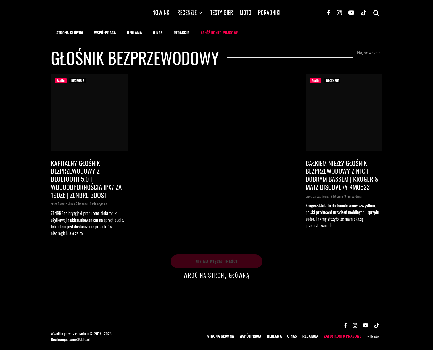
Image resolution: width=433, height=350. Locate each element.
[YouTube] (351, 12)
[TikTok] (364, 12)
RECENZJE (187, 12)
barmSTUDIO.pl (78, 339)
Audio (61, 80)
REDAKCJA (181, 32)
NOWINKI (161, 12)
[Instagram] (339, 12)
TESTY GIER (221, 12)
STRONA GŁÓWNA (69, 32)
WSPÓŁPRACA (105, 32)
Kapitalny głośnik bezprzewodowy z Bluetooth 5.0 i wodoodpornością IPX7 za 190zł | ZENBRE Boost (86, 179)
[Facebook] (329, 12)
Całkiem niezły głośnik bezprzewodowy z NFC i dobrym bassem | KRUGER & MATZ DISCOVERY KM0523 (342, 175)
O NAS (157, 32)
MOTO (246, 12)
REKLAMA (134, 32)
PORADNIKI (269, 12)
